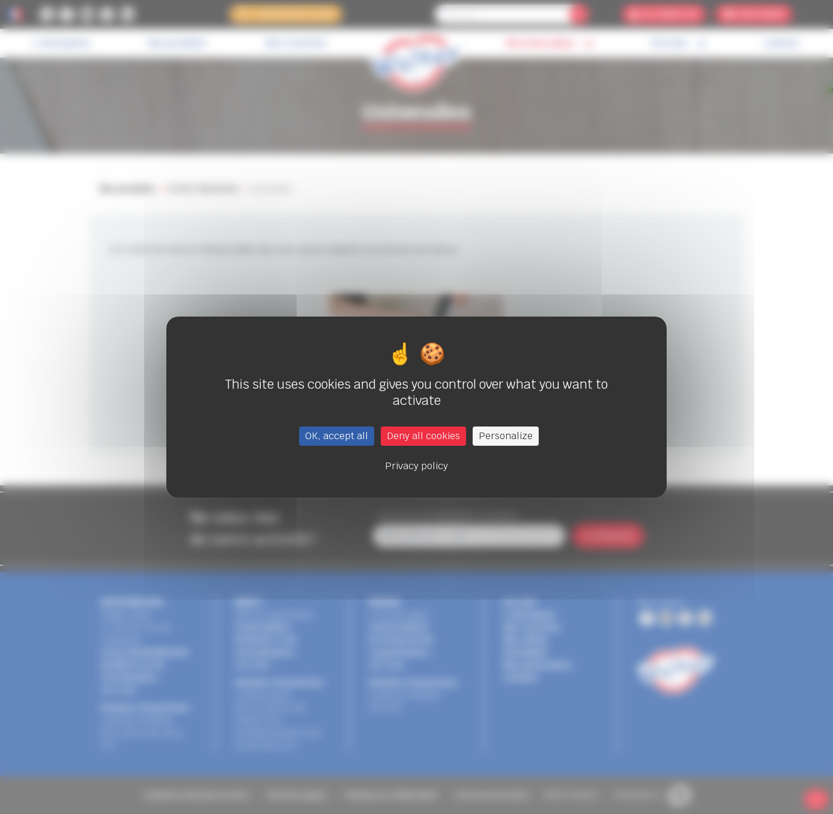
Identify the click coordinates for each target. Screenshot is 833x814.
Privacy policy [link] (416, 466)
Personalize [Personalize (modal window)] (506, 436)
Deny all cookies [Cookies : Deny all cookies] (423, 436)
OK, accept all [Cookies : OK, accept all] (336, 436)
